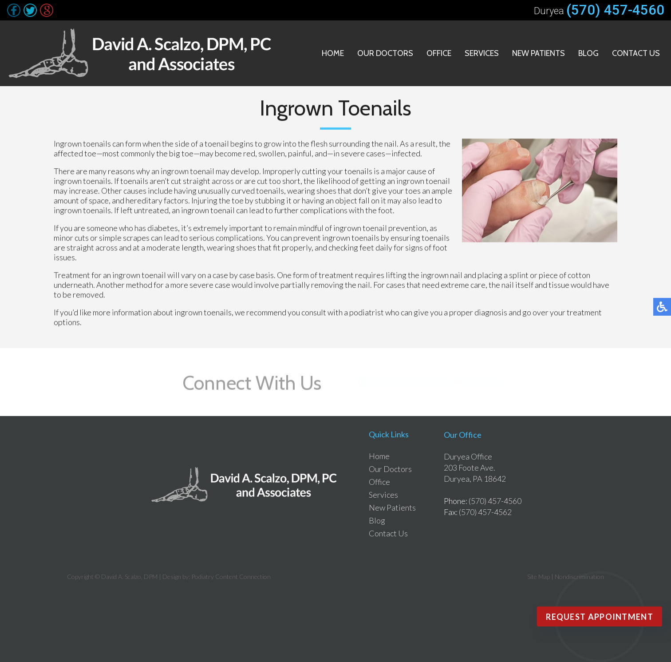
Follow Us (427, 382)
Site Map (538, 576)
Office (438, 53)
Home (333, 53)
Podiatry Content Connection (231, 576)
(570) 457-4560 (615, 10)
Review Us (480, 382)
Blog (588, 53)
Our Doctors (385, 53)
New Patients (538, 53)
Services (482, 53)
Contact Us (636, 53)
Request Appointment (599, 617)
